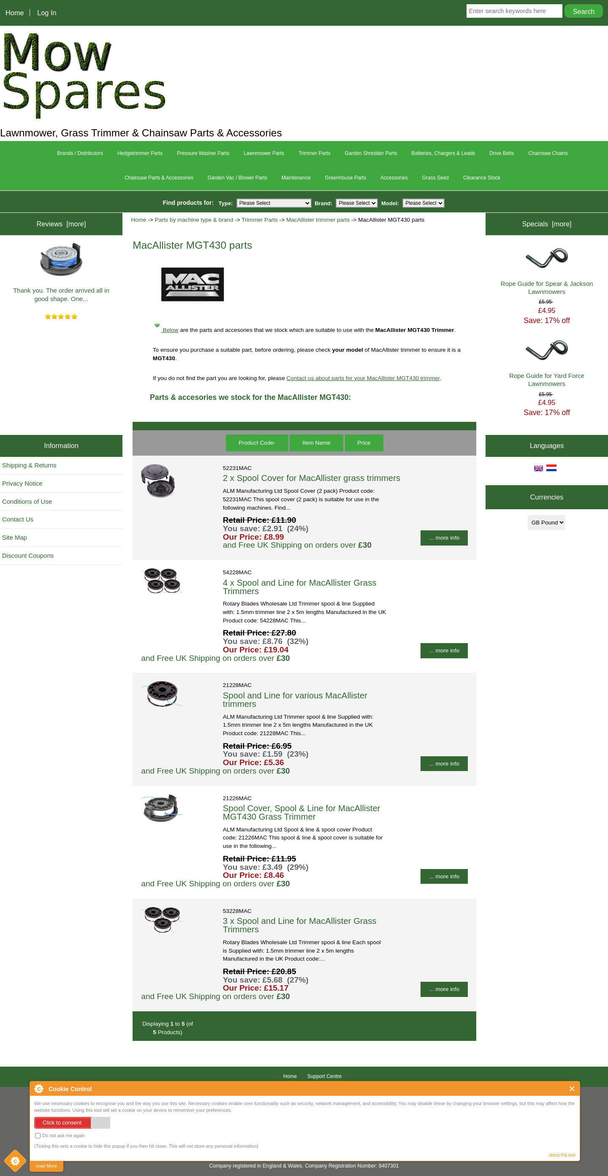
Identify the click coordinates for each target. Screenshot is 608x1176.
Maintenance (296, 178)
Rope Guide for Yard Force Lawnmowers (546, 363)
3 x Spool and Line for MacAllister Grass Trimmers (300, 925)
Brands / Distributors (80, 153)
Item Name (316, 443)
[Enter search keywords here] (514, 11)
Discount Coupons (28, 555)
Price (364, 443)
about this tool (562, 1155)
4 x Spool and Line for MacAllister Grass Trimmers (300, 587)
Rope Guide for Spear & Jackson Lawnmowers (547, 271)
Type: (226, 203)
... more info (444, 538)
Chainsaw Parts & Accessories (159, 178)
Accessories (394, 178)
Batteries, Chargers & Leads (443, 153)
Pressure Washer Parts (203, 153)
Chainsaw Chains (547, 153)
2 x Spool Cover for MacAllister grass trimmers (311, 478)
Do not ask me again (60, 1135)
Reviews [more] (61, 224)
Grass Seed (435, 178)
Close (572, 1089)
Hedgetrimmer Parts (140, 153)
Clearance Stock (481, 178)
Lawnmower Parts (264, 153)
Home (14, 12)
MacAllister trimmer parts (318, 220)
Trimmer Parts (315, 153)
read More (46, 1165)
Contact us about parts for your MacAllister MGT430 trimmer (363, 378)
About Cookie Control (38, 1088)
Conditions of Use (27, 501)
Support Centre (324, 1076)
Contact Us (17, 519)
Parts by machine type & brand (194, 220)
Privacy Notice (22, 483)
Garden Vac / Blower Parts (237, 178)
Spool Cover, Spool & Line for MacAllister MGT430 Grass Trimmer (301, 812)
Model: (390, 203)
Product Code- (257, 443)
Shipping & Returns (29, 465)
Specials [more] (547, 224)
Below (166, 330)
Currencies (547, 497)
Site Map (14, 537)
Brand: (323, 203)
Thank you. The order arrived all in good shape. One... (61, 272)
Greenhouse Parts (345, 178)
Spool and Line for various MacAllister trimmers (295, 700)
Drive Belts (501, 153)
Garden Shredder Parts (371, 153)
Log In (46, 12)
